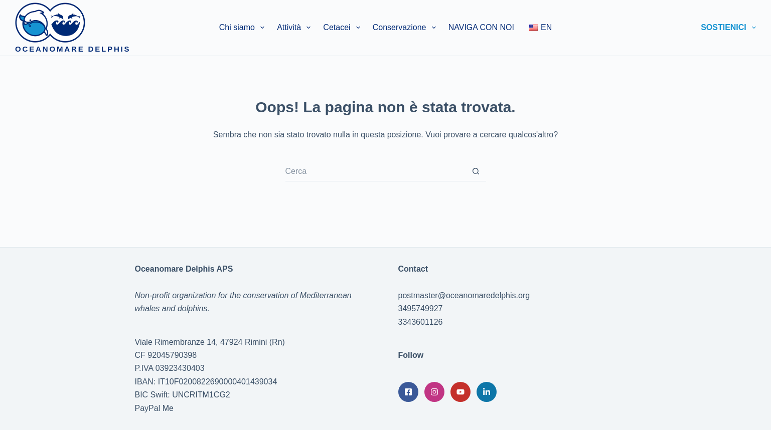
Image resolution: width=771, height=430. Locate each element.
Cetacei (343, 28)
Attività (296, 28)
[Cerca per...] (375, 171)
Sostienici (728, 28)
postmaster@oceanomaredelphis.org (464, 295)
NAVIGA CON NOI (481, 27)
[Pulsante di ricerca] (476, 171)
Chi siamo (243, 28)
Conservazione (406, 28)
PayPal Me (154, 408)
